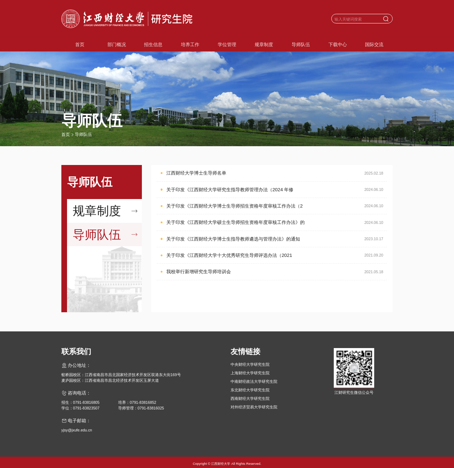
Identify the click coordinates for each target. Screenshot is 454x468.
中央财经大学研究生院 (250, 360)
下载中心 (337, 44)
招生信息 (153, 44)
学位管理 (227, 44)
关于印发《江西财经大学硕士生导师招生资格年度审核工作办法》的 (235, 222)
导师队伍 (301, 44)
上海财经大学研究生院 (250, 369)
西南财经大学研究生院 (250, 394)
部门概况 (116, 44)
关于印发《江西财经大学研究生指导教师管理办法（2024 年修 (229, 189)
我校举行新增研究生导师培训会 (198, 271)
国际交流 (374, 44)
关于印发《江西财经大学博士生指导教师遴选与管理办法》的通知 (233, 239)
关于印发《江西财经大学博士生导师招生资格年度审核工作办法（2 (234, 206)
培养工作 (190, 44)
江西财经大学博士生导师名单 (196, 173)
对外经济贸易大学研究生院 (254, 403)
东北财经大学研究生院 (250, 386)
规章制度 (264, 44)
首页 (79, 44)
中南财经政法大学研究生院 (254, 377)
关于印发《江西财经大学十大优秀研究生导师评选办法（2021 (229, 255)
